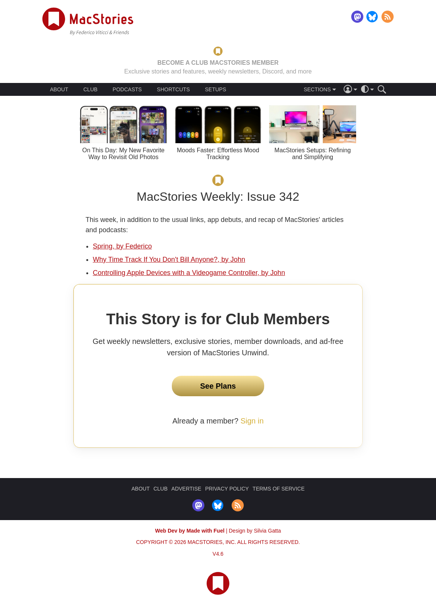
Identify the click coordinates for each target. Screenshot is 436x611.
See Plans (218, 386)
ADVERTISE (186, 489)
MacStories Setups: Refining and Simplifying (312, 153)
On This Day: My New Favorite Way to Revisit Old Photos (123, 153)
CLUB (90, 89)
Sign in (251, 421)
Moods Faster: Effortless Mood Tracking (218, 153)
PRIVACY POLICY (227, 489)
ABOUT (59, 89)
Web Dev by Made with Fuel (189, 531)
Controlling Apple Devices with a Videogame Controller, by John (189, 273)
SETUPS (215, 89)
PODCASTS (127, 89)
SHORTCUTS (173, 89)
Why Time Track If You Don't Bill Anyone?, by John (169, 259)
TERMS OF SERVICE (278, 489)
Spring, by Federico (122, 246)
